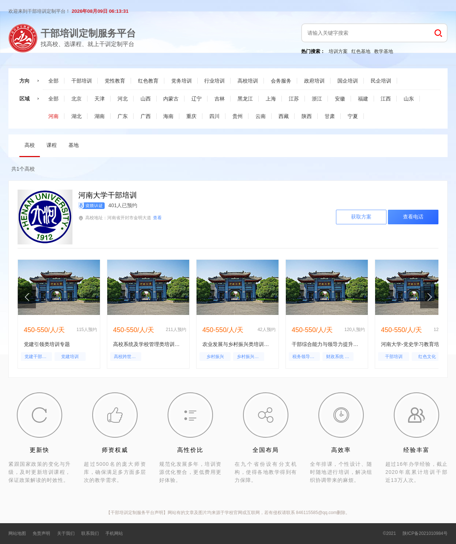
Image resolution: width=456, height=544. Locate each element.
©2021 (389, 533)
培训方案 (338, 51)
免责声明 (41, 533)
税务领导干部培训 (306, 356)
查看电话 (413, 217)
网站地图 (17, 533)
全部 (53, 81)
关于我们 (66, 533)
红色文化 (427, 356)
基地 (73, 145)
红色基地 (360, 51)
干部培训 (394, 356)
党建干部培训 (38, 356)
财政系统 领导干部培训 (340, 356)
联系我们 (90, 533)
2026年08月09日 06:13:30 (100, 11)
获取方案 (361, 217)
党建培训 (70, 356)
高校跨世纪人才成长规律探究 (127, 356)
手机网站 (114, 533)
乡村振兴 (215, 356)
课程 (51, 145)
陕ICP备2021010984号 (425, 533)
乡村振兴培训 (250, 356)
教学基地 (383, 51)
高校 (30, 145)
